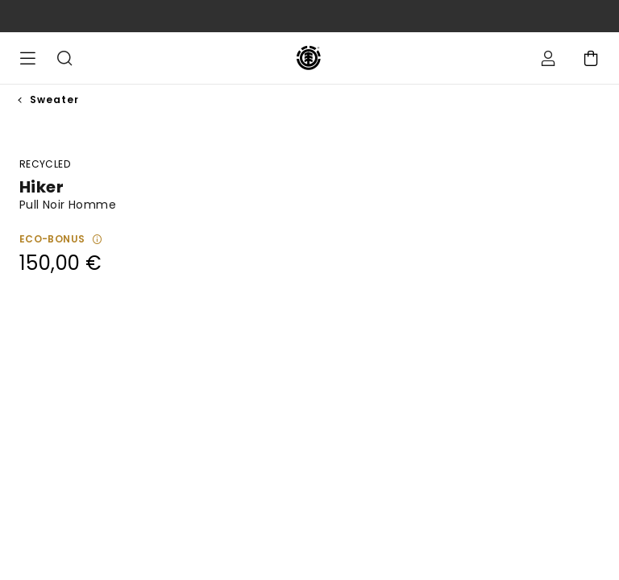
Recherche (64, 58)
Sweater (54, 99)
